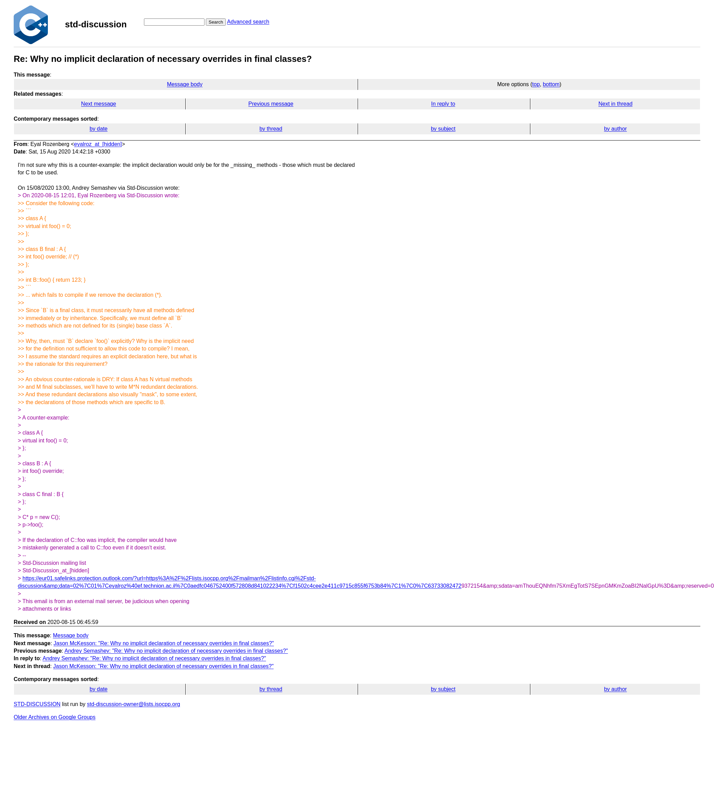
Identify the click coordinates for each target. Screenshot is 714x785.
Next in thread (615, 104)
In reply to (443, 104)
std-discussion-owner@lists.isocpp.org (133, 704)
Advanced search (248, 22)
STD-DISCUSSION (37, 704)
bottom (551, 84)
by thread (271, 129)
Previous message (270, 104)
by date (98, 129)
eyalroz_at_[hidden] (98, 144)
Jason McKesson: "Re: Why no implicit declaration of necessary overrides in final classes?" (164, 643)
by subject (443, 129)
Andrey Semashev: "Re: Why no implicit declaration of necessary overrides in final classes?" (176, 651)
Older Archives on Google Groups (54, 717)
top (536, 84)
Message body (184, 84)
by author (615, 129)
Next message (98, 104)
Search (216, 22)
